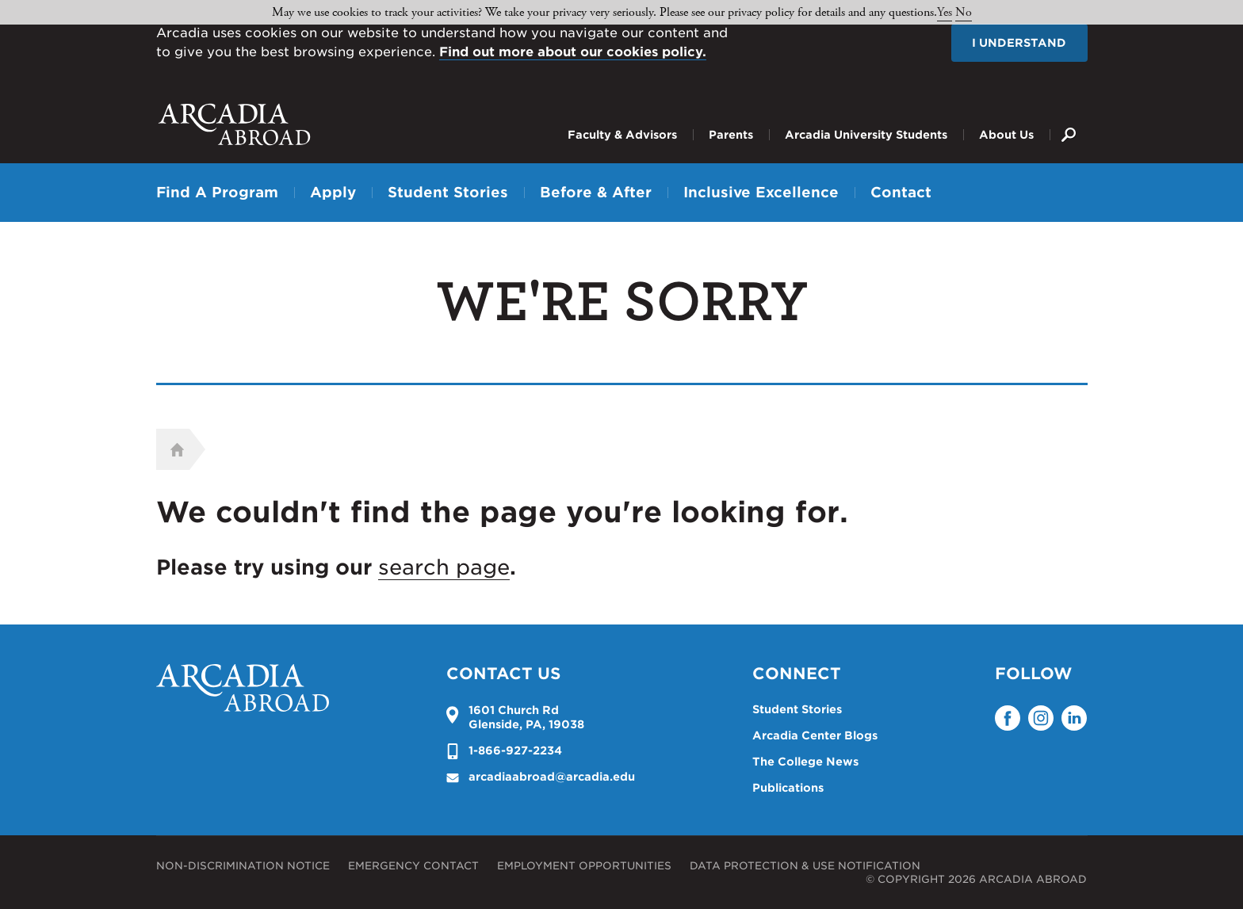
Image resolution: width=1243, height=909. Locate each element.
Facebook (1007, 718)
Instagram (1041, 718)
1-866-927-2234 (515, 750)
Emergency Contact (413, 866)
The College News (805, 761)
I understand (1019, 42)
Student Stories (448, 192)
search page (444, 567)
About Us (1006, 134)
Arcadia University (234, 124)
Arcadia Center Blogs (815, 735)
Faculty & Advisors (622, 134)
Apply (333, 192)
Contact (900, 192)
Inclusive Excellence (761, 192)
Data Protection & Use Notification (805, 866)
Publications (788, 787)
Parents (731, 134)
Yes (944, 12)
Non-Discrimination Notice (243, 866)
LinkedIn (1074, 718)
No (963, 12)
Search (1069, 123)
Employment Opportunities (584, 866)
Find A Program (217, 192)
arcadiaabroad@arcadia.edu (552, 776)
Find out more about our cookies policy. (572, 51)
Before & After (596, 192)
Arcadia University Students (866, 134)
